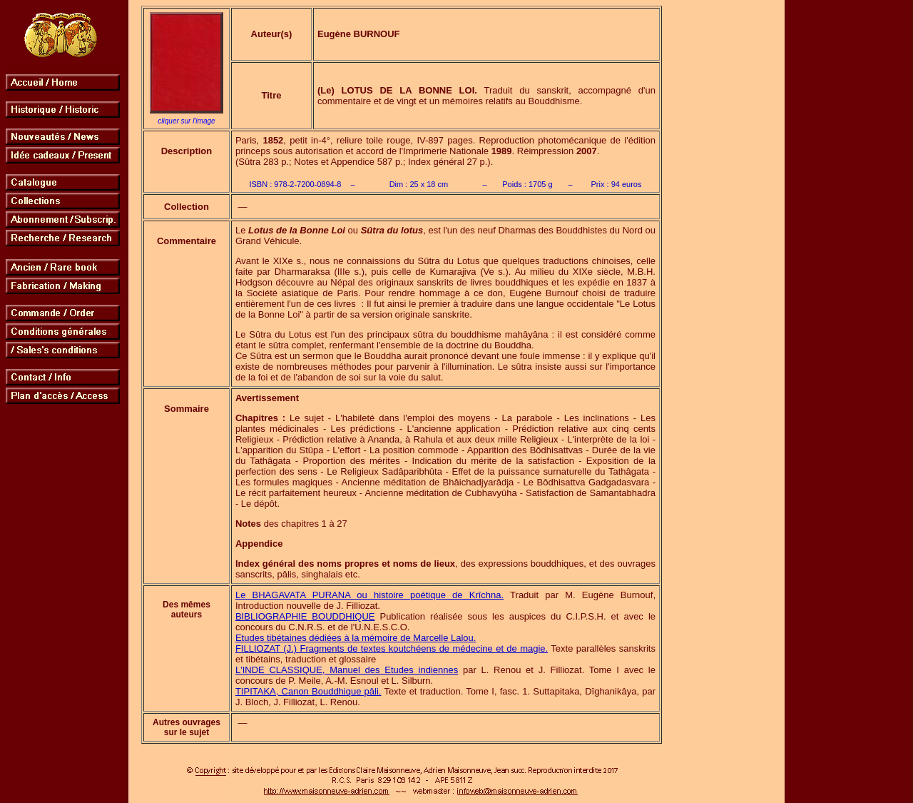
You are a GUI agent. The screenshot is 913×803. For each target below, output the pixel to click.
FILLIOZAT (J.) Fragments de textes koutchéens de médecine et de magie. (391, 648)
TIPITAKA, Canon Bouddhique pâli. (308, 691)
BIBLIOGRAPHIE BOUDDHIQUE (305, 616)
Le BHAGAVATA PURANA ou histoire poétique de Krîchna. (369, 595)
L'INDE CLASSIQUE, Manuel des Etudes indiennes (346, 670)
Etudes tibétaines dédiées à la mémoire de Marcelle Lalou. (355, 637)
